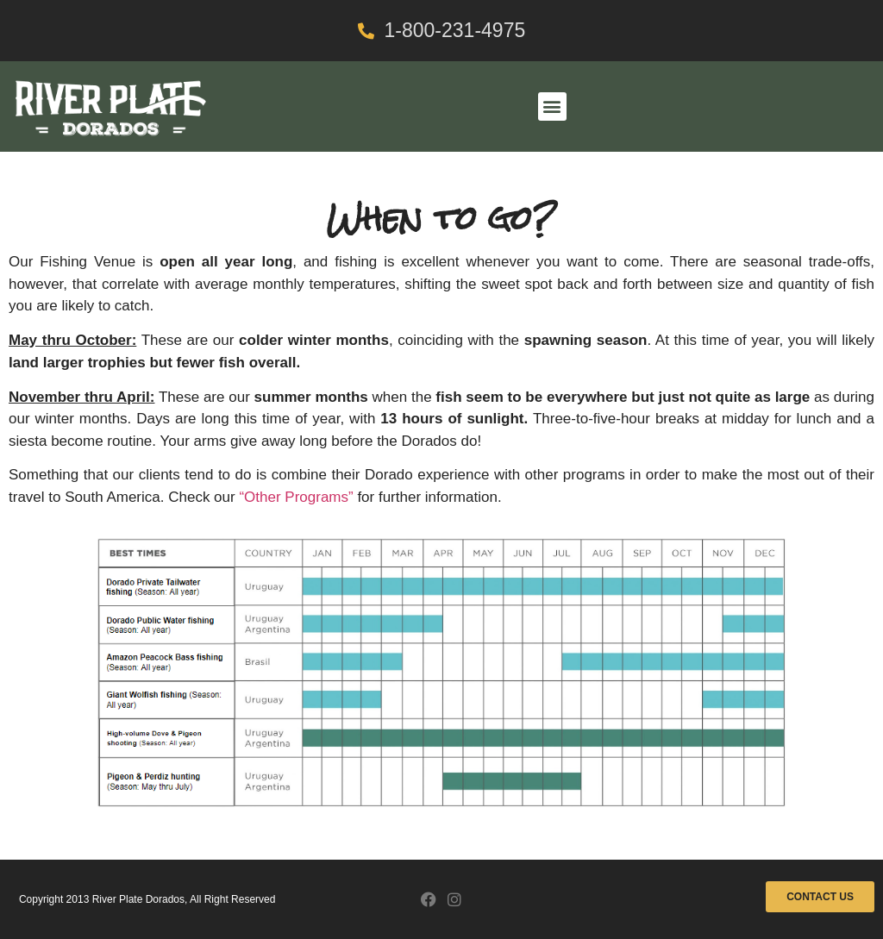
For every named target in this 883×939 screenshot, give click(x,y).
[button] (552, 106)
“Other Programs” (296, 497)
